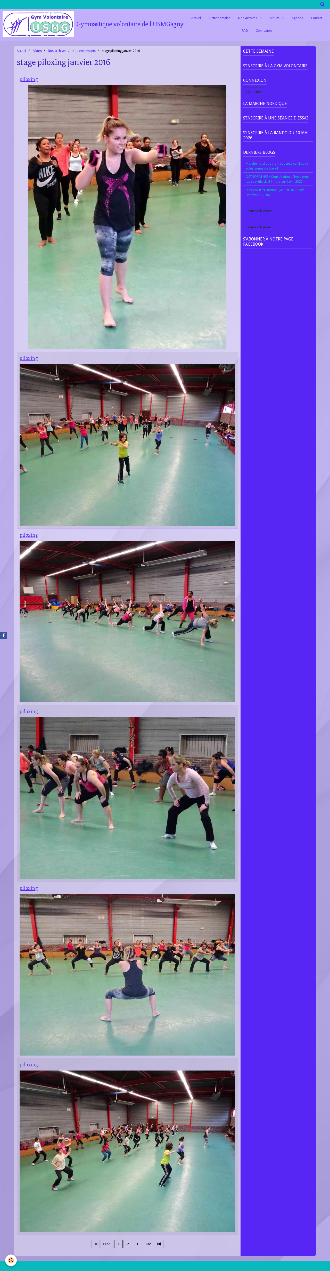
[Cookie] (11, 1260)
